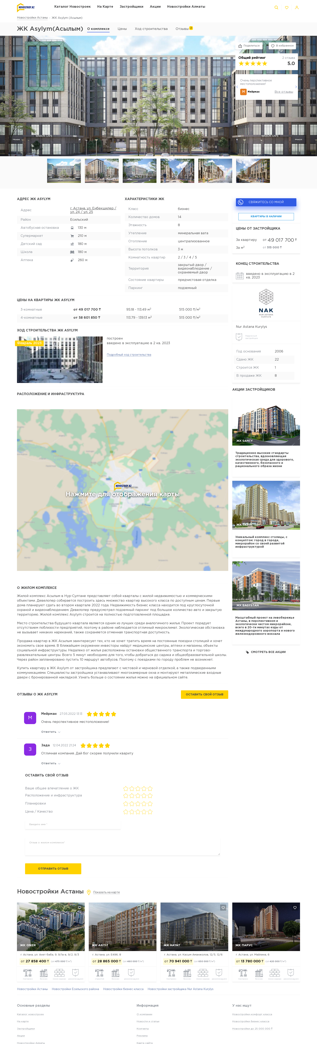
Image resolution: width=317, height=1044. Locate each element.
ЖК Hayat (172, 945)
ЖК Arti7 (100, 945)
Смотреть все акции (266, 652)
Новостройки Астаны (32, 18)
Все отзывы (284, 92)
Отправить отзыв (53, 869)
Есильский (79, 219)
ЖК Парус (244, 945)
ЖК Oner (28, 945)
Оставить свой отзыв (204, 694)
